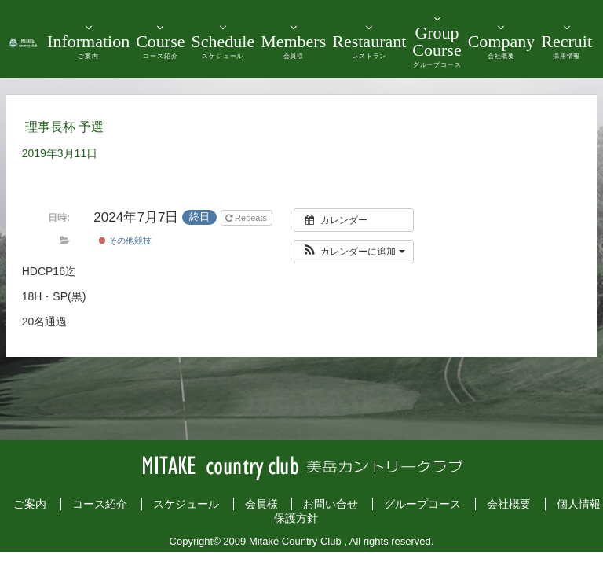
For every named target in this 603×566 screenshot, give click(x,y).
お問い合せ (330, 504)
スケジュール (186, 504)
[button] (353, 252)
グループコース (422, 504)
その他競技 (125, 240)
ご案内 (29, 504)
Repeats (247, 217)
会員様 (261, 504)
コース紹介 (99, 504)
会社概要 (509, 504)
